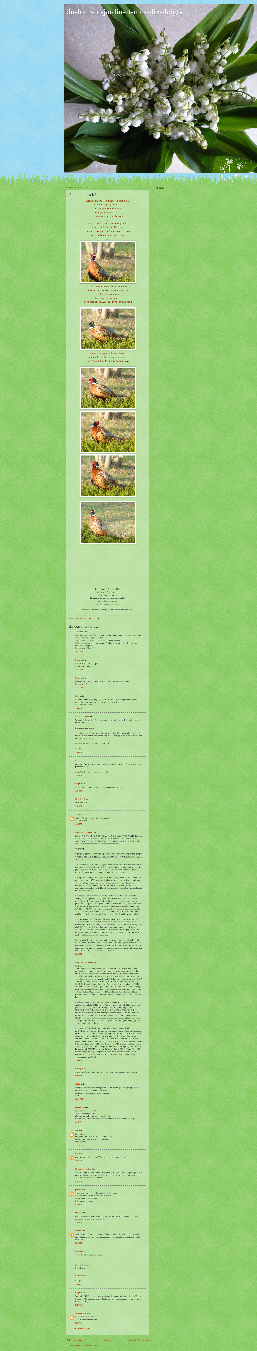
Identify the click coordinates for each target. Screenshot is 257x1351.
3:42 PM (78, 806)
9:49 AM (78, 1323)
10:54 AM (79, 652)
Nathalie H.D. (80, 1313)
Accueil (107, 1339)
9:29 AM (78, 1305)
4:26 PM (78, 824)
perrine (78, 1190)
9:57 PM (78, 1243)
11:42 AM (79, 688)
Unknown (79, 1131)
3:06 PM (78, 791)
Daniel (77, 660)
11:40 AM (79, 670)
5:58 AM (78, 1284)
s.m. (77, 1154)
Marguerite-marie (82, 1169)
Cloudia (78, 1251)
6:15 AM (78, 1122)
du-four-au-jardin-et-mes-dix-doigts (124, 11)
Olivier (78, 1213)
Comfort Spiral (81, 1276)
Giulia (77, 1084)
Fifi (76, 761)
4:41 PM (78, 1181)
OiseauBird (79, 1107)
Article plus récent (76, 1339)
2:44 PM (78, 776)
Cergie (78, 1293)
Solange (78, 1069)
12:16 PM (79, 1145)
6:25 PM (78, 1204)
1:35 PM (78, 708)
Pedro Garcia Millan (83, 833)
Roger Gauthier (81, 717)
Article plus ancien (139, 1339)
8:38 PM (78, 1076)
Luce (77, 696)
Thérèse (78, 815)
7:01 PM (78, 1223)
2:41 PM (78, 1161)
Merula (78, 1231)
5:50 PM (78, 954)
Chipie (78, 784)
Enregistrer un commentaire (83, 1328)
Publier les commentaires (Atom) (89, 1346)
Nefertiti (78, 799)
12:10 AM (79, 1099)
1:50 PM (78, 752)
